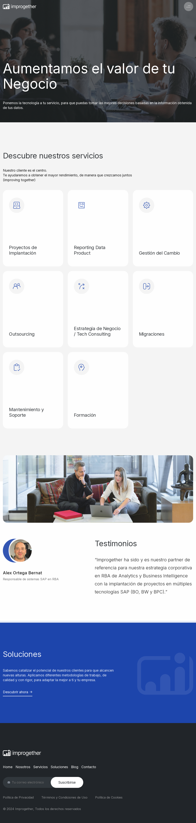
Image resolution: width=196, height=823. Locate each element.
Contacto (88, 767)
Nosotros (23, 767)
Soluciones (59, 767)
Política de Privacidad (18, 797)
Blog (74, 767)
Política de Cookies (108, 797)
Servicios (40, 767)
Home (7, 767)
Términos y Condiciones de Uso (64, 797)
